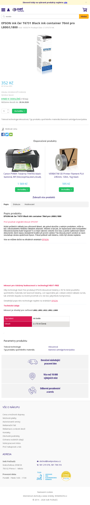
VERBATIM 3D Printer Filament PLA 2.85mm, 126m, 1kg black (66, 175)
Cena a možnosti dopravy (14, 414)
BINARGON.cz (61, 496)
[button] (22, 189)
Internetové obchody (32, 496)
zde (65, 2)
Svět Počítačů (18, 10)
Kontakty (6, 432)
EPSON (45, 239)
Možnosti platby (9, 418)
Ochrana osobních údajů (13, 439)
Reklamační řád (9, 425)
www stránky (48, 496)
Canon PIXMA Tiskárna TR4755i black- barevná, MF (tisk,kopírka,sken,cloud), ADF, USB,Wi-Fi (22, 175)
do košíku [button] (22, 189)
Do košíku (19, 111)
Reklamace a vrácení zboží (14, 429)
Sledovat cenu (11, 129)
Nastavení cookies (45, 492)
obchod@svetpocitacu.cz (50, 461)
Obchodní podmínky (11, 436)
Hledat (84, 16)
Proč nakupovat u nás (12, 447)
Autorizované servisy (11, 421)
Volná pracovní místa (11, 443)
